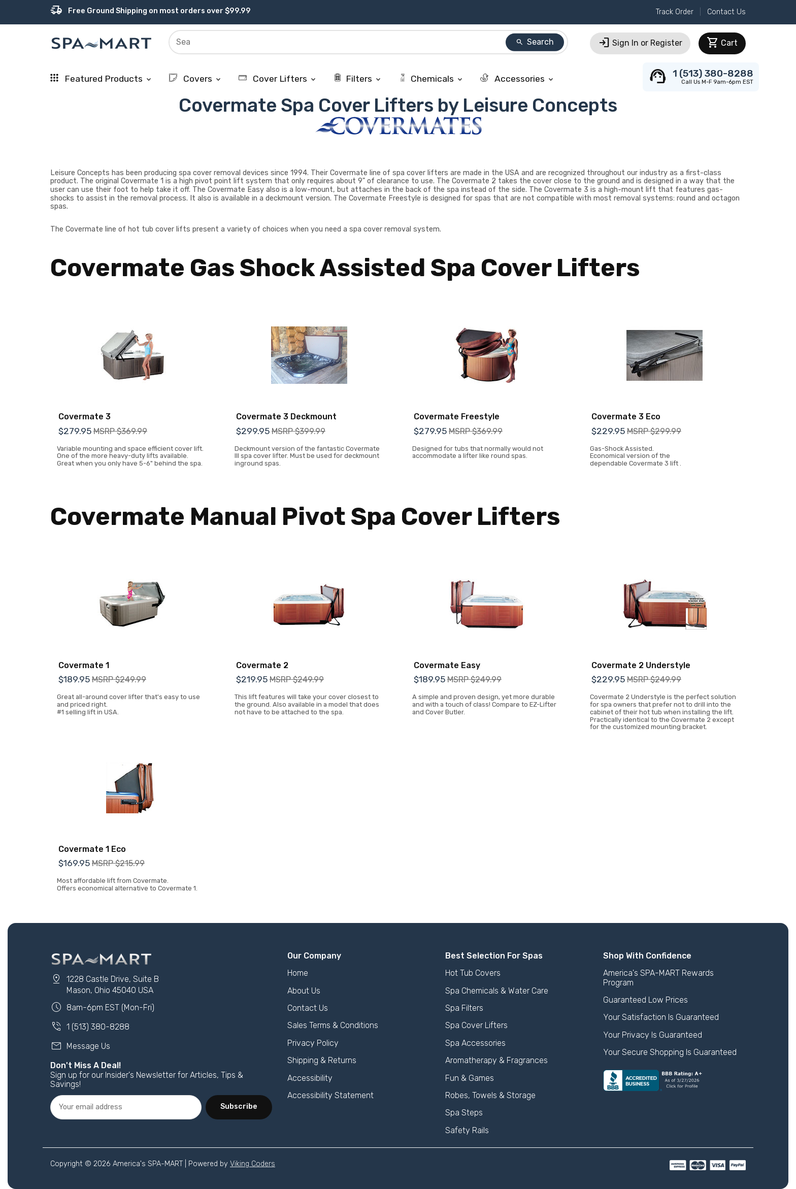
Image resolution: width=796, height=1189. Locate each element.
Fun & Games (469, 1078)
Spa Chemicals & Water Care (496, 991)
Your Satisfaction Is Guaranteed (661, 1017)
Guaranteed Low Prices (645, 1000)
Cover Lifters (278, 79)
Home (297, 973)
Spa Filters (464, 1008)
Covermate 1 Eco (92, 849)
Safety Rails (467, 1130)
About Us (303, 991)
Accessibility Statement (330, 1095)
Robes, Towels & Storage (490, 1095)
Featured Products (101, 79)
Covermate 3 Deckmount (286, 416)
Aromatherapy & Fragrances (496, 1060)
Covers (195, 79)
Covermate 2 (262, 665)
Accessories (517, 79)
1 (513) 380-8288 (89, 1027)
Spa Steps (464, 1112)
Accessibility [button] (310, 1078)
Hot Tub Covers (473, 973)
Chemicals (431, 79)
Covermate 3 (84, 416)
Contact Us (726, 12)
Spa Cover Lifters (476, 1025)
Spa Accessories (475, 1043)
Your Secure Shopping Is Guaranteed (670, 1052)
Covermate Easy (447, 665)
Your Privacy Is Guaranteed (652, 1035)
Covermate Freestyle (457, 416)
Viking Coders (252, 1164)
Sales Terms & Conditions (332, 1025)
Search (534, 42)
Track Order (674, 12)
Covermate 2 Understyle (640, 665)
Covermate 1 (83, 665)
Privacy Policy (313, 1043)
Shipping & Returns (321, 1060)
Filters (358, 79)
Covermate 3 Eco (625, 416)
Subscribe (238, 1106)
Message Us (80, 1046)
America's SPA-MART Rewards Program (658, 977)
